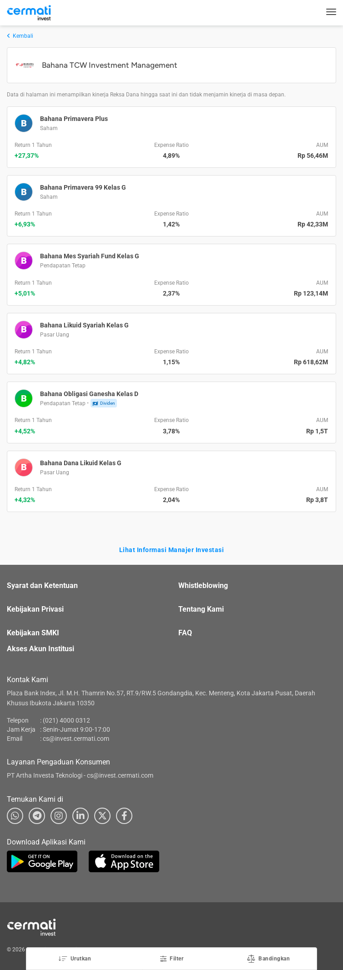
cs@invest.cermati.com (76, 738)
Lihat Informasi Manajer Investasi (171, 549)
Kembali (20, 36)
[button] (171, 137)
